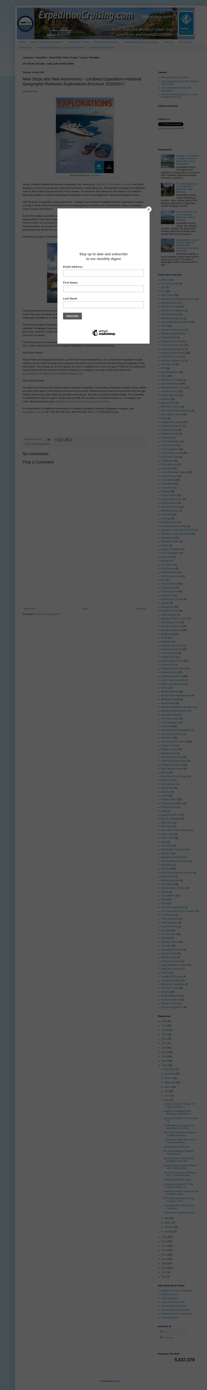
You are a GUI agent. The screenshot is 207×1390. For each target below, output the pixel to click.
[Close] (148, 209)
